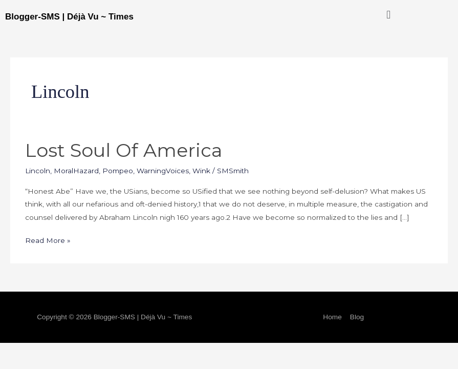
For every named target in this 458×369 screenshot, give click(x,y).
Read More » (48, 239)
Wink (201, 171)
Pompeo (117, 171)
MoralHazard (76, 171)
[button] (389, 14)
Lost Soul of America (123, 150)
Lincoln (37, 171)
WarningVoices (163, 171)
